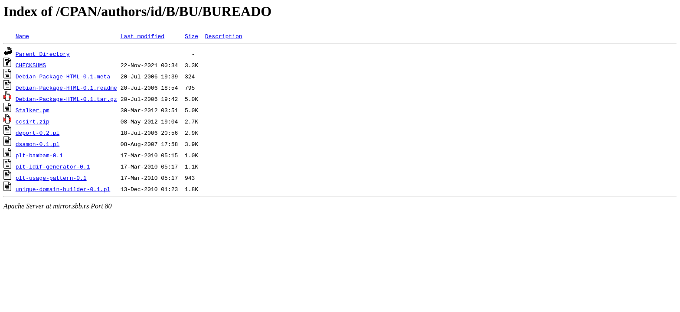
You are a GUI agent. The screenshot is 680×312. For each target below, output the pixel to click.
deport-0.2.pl (37, 132)
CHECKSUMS (31, 65)
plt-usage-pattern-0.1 (51, 178)
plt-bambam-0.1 (39, 155)
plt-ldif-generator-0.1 (53, 166)
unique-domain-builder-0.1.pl (63, 189)
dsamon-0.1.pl (37, 144)
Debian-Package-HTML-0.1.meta (63, 76)
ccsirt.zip (32, 121)
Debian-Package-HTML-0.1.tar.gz (66, 99)
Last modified (142, 36)
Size (191, 36)
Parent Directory (43, 54)
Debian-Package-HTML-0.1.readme (66, 87)
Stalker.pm (32, 110)
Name (22, 36)
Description (223, 36)
